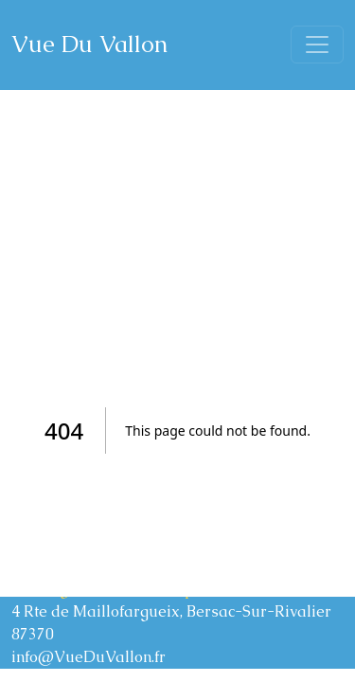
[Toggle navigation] (317, 44)
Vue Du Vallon (89, 44)
